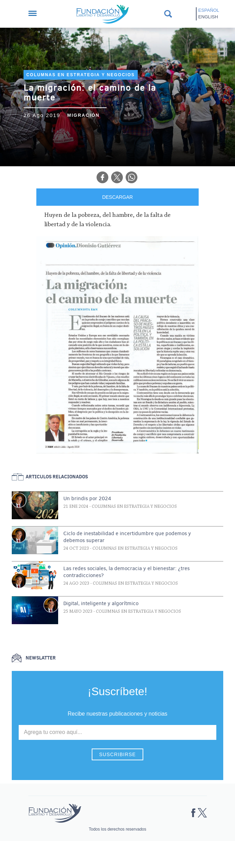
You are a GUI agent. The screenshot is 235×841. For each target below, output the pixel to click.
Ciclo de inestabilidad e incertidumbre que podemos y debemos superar (127, 537)
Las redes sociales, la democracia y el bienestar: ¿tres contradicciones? (126, 572)
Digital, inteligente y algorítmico (100, 603)
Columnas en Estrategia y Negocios (80, 74)
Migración (83, 115)
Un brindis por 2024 (87, 498)
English (208, 16)
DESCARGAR (117, 197)
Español (208, 10)
